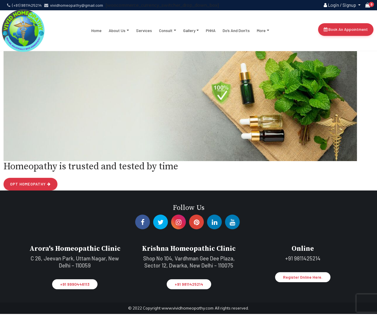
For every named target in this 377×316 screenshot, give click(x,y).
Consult (166, 32)
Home (97, 32)
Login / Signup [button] (340, 5)
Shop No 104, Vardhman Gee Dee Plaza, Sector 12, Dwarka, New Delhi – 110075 (189, 264)
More (261, 32)
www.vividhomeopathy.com (188, 310)
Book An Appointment (346, 31)
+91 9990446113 (75, 286)
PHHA (211, 32)
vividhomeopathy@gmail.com (73, 5)
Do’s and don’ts (236, 32)
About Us (117, 32)
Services (144, 32)
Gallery (189, 32)
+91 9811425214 (189, 286)
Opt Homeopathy (29, 187)
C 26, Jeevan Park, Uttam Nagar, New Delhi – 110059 (75, 264)
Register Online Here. (303, 279)
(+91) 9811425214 (24, 5)
